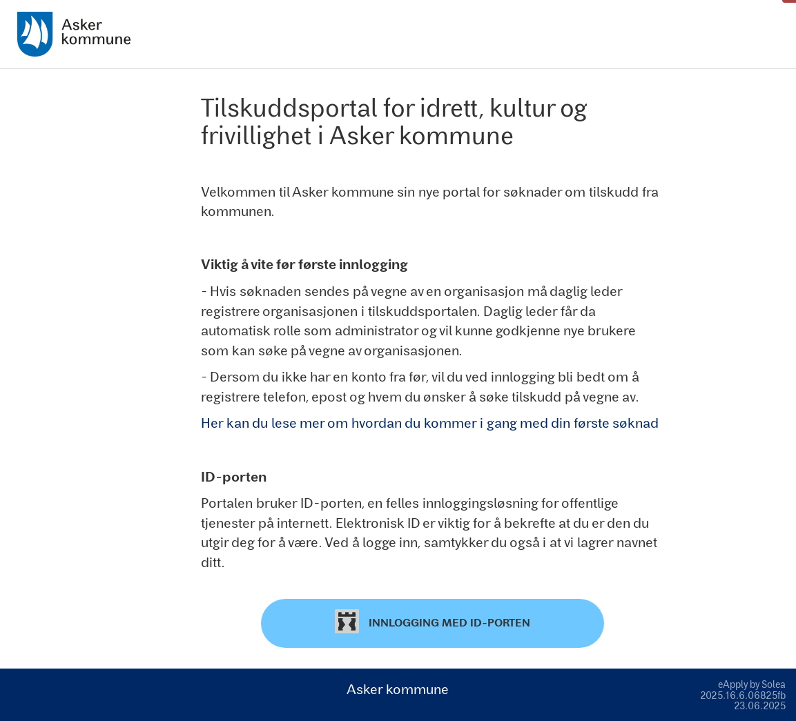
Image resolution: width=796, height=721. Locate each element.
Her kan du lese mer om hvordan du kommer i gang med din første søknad (430, 422)
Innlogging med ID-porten (432, 621)
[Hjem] (73, 34)
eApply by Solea (752, 684)
